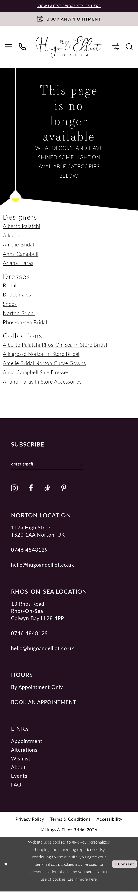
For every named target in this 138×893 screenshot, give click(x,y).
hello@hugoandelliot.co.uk (42, 566)
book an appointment (43, 703)
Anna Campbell (20, 254)
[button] (9, 47)
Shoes (10, 304)
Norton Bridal (19, 313)
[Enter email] (51, 465)
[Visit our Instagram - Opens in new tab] (14, 490)
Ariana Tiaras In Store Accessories (42, 381)
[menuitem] (9, 47)
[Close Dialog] (6, 865)
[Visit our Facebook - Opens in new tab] (31, 489)
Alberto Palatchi (21, 226)
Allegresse (15, 235)
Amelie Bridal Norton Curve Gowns (44, 363)
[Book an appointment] (69, 19)
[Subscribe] (88, 465)
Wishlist (21, 759)
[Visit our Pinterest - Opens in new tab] (63, 489)
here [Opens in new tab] (93, 880)
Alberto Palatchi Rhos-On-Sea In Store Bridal (55, 345)
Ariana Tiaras (18, 263)
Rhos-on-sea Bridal (25, 322)
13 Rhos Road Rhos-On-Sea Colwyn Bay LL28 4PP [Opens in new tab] (37, 612)
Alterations (24, 751)
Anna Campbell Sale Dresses (36, 372)
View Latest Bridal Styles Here (69, 6)
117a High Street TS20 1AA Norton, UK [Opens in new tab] (38, 532)
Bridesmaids (17, 295)
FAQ (16, 786)
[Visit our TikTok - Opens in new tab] (47, 489)
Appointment (26, 742)
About (18, 768)
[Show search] (130, 47)
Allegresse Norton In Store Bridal (41, 354)
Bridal (9, 285)
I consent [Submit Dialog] (123, 865)
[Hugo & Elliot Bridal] (69, 47)
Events (19, 777)
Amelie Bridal (18, 245)
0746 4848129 (29, 551)
